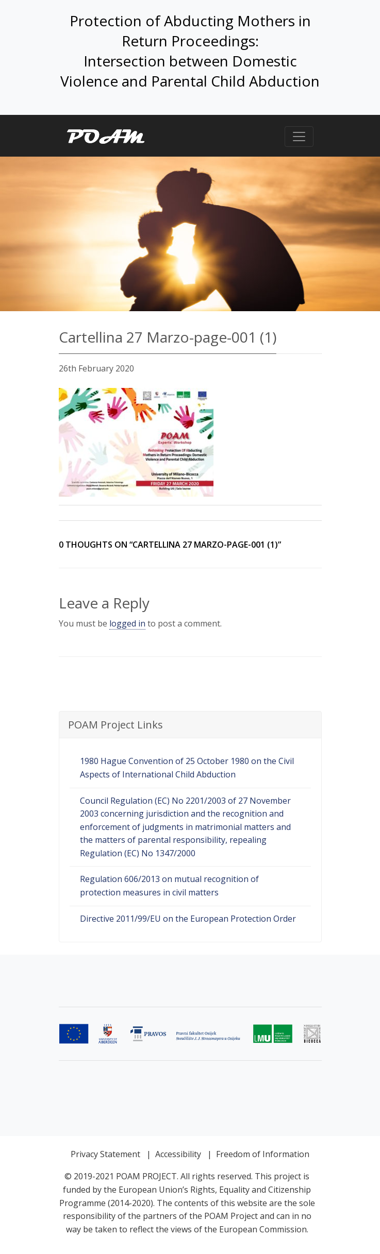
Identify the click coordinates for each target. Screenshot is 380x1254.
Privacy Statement (105, 1154)
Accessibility (178, 1154)
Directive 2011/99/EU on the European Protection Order (188, 918)
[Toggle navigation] (299, 136)
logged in (127, 623)
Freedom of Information (262, 1154)
